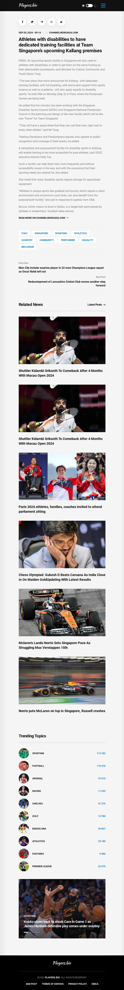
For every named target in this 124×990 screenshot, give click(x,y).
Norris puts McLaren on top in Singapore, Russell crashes (62, 711)
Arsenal (37, 778)
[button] (22, 22)
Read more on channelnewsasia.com (43, 217)
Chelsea (37, 803)
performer (68, 240)
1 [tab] (26, 932)
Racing (36, 791)
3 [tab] (37, 932)
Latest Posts (96, 304)
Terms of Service (53, 984)
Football (38, 766)
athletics (80, 233)
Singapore (41, 233)
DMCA (95, 984)
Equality (87, 240)
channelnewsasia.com (63, 32)
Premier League (42, 866)
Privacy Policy (77, 984)
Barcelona (39, 828)
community (47, 240)
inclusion (27, 247)
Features (38, 853)
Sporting (61, 233)
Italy (24, 233)
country (26, 240)
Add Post (31, 984)
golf (35, 816)
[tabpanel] (62, 908)
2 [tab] (32, 932)
